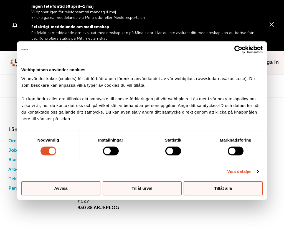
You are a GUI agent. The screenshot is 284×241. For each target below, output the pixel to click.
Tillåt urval (142, 188)
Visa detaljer (239, 171)
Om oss (16, 141)
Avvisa (61, 188)
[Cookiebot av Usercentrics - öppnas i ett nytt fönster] (238, 49)
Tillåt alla (223, 188)
